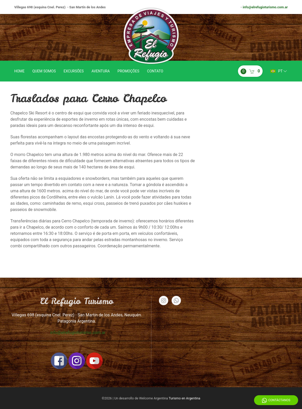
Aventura (101, 71)
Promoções (128, 71)
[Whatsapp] (176, 300)
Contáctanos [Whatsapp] (276, 400)
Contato (155, 71)
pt (279, 71)
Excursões (74, 71)
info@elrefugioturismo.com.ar (265, 7)
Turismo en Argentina (184, 398)
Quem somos (44, 71)
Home (19, 71)
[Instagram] (163, 300)
